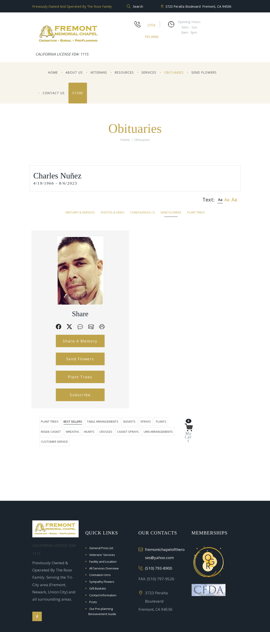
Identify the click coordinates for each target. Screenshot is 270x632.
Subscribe (57, 424)
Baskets (182, 241)
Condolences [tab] (142, 212)
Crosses (173, 251)
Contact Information (102, 568)
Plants (99, 251)
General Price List (101, 521)
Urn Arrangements (108, 261)
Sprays (198, 241)
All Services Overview (104, 541)
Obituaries (174, 72)
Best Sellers (125, 241)
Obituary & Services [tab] (80, 212)
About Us (74, 72)
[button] (220, 199)
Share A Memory (57, 354)
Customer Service (141, 261)
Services (148, 72)
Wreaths (140, 251)
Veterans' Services (102, 527)
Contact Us (54, 93)
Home (53, 72)
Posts (93, 575)
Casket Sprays (196, 251)
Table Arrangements (155, 241)
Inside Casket (119, 251)
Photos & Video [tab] (112, 212)
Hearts (157, 251)
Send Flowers (204, 72)
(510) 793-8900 (158, 540)
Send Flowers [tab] (170, 212)
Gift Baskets (97, 561)
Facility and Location (103, 534)
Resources (124, 72)
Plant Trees (57, 403)
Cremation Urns (100, 548)
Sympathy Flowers (101, 554)
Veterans (98, 72)
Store (77, 93)
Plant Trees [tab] (196, 212)
